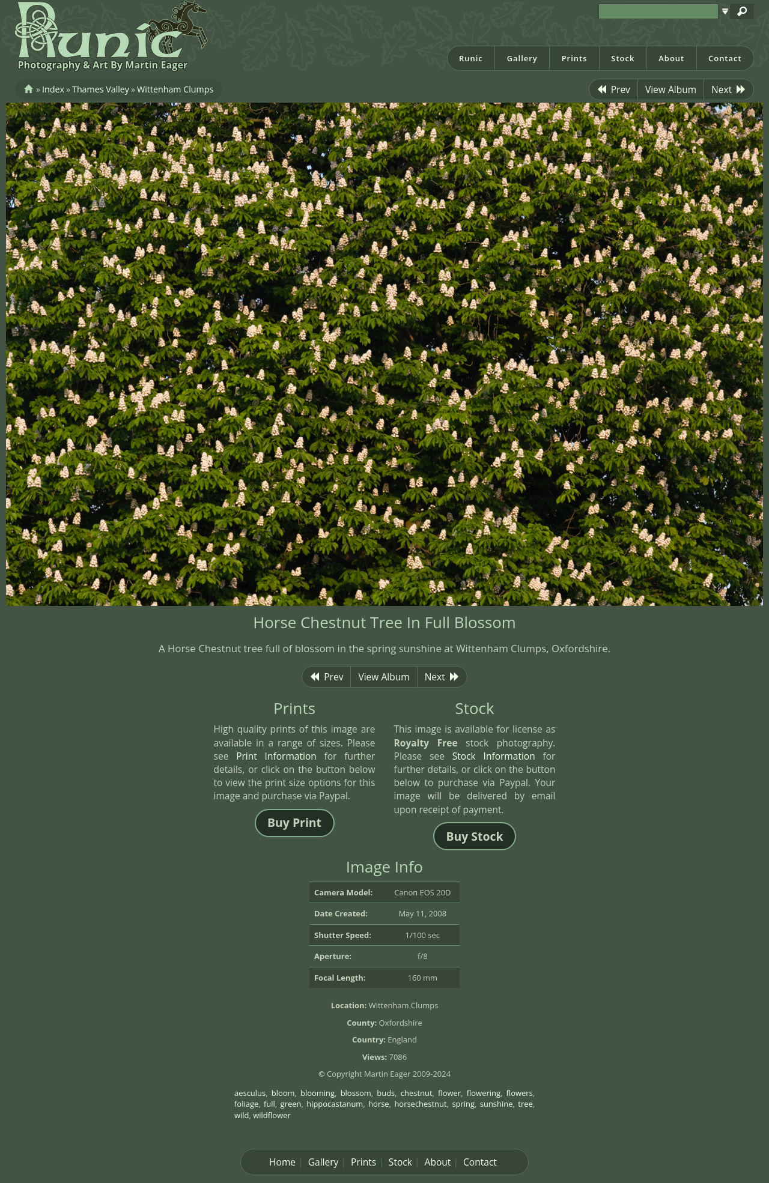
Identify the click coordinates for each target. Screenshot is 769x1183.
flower (449, 1093)
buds (386, 1093)
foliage (246, 1103)
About (671, 58)
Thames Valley (100, 89)
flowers (519, 1093)
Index (53, 89)
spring (463, 1103)
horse (378, 1103)
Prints (575, 58)
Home (282, 1162)
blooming (317, 1093)
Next (728, 89)
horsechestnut (420, 1103)
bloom (283, 1093)
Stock (622, 58)
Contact (725, 58)
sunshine (496, 1103)
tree (525, 1103)
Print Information (276, 756)
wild (241, 1115)
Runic (471, 58)
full (269, 1103)
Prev (613, 89)
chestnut (417, 1093)
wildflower (272, 1115)
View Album (670, 89)
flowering (483, 1093)
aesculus (250, 1093)
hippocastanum (334, 1103)
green (291, 1103)
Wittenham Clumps (175, 89)
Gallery (522, 58)
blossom (356, 1093)
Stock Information (493, 756)
